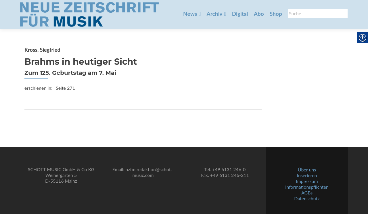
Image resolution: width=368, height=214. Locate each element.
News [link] (190, 13)
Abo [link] (259, 13)
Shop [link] (276, 13)
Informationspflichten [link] (307, 187)
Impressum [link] (307, 181)
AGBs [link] (307, 192)
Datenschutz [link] (306, 198)
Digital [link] (240, 13)
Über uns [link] (307, 169)
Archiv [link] (214, 13)
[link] (89, 14)
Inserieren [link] (307, 175)
